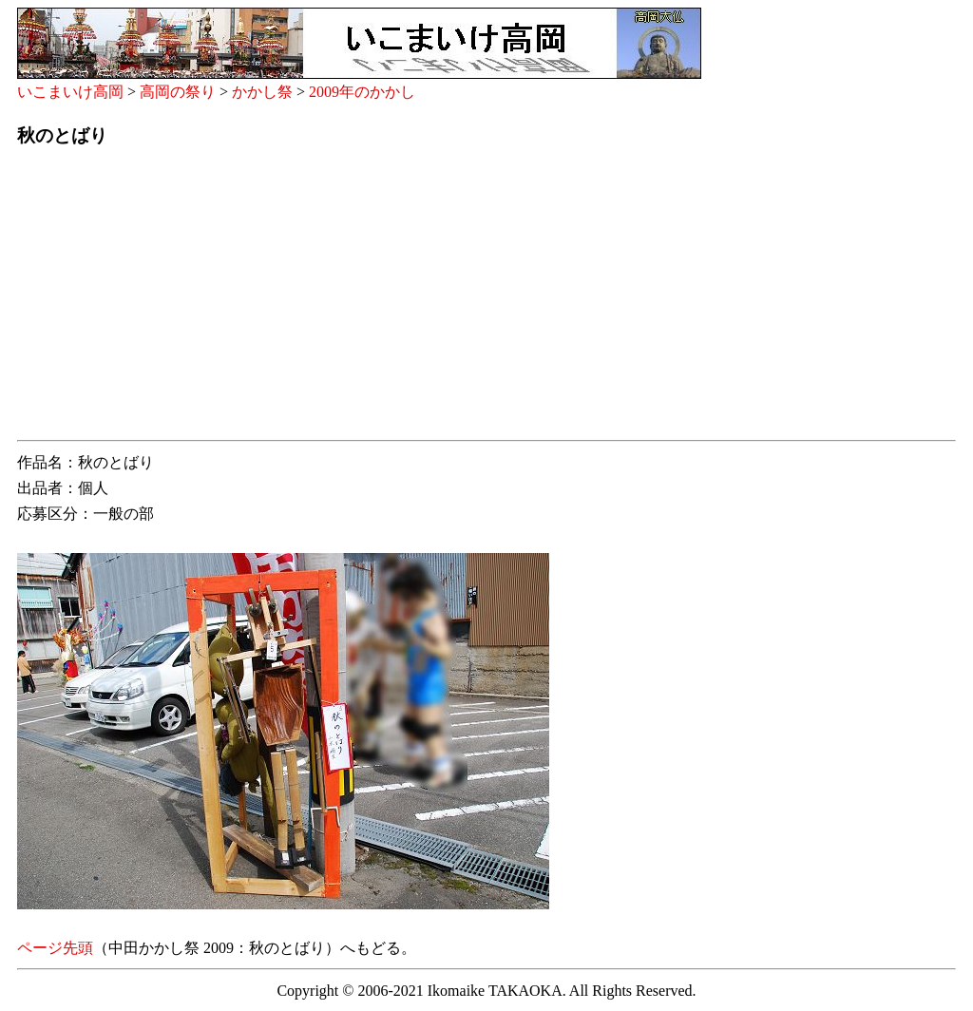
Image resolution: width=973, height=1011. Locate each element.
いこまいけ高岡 (70, 92)
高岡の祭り (178, 92)
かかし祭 (262, 92)
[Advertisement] (486, 299)
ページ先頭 (55, 948)
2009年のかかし (362, 92)
